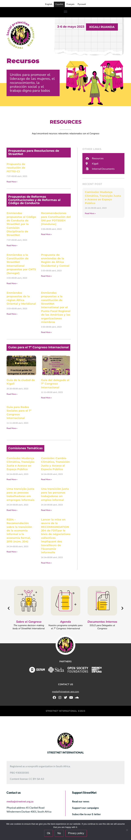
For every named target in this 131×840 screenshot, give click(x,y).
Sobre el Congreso (28, 622)
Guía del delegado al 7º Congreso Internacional (55, 384)
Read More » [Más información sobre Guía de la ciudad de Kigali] (12, 394)
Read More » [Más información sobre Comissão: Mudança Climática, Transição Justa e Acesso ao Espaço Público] (12, 479)
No (59, 833)
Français (70, 4)
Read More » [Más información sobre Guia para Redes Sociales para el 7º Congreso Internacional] (12, 428)
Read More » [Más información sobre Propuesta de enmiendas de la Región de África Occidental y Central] (46, 276)
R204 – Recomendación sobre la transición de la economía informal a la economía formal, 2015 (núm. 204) (19, 530)
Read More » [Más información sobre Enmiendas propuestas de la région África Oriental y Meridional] (12, 314)
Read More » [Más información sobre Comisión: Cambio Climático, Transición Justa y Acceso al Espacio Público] (46, 479)
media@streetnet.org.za (20, 801)
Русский (82, 4)
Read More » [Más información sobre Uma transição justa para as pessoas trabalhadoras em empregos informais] (12, 510)
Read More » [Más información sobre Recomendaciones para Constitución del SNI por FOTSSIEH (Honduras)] (46, 234)
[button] (65, 11)
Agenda (65, 622)
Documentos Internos (102, 622)
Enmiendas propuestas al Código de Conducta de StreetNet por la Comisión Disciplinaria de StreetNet (21, 224)
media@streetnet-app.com (65, 691)
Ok (48, 833)
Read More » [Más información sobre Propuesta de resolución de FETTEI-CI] (12, 181)
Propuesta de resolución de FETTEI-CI (16, 168)
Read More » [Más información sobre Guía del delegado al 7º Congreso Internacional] (46, 397)
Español (59, 4)
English (48, 4)
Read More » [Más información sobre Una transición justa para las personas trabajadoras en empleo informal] (46, 510)
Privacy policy (76, 833)
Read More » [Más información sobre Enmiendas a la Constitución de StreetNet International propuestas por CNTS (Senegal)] (12, 283)
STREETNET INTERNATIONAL (65, 752)
